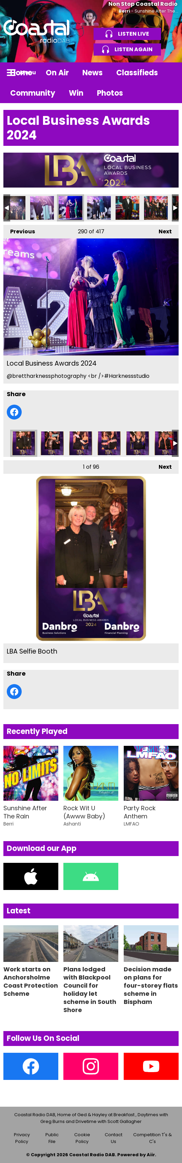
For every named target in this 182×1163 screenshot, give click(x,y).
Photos (110, 93)
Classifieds (137, 72)
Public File (52, 1138)
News (92, 72)
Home (21, 72)
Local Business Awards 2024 (13, 208)
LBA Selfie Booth (24, 443)
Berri (124, 11)
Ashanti (72, 823)
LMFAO (131, 823)
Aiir (151, 1154)
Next (162, 230)
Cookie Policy (82, 1138)
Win (76, 93)
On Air (57, 72)
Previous (19, 230)
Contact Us (113, 1138)
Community (32, 93)
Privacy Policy (22, 1138)
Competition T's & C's (152, 1138)
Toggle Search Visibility (168, 72)
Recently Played (37, 731)
